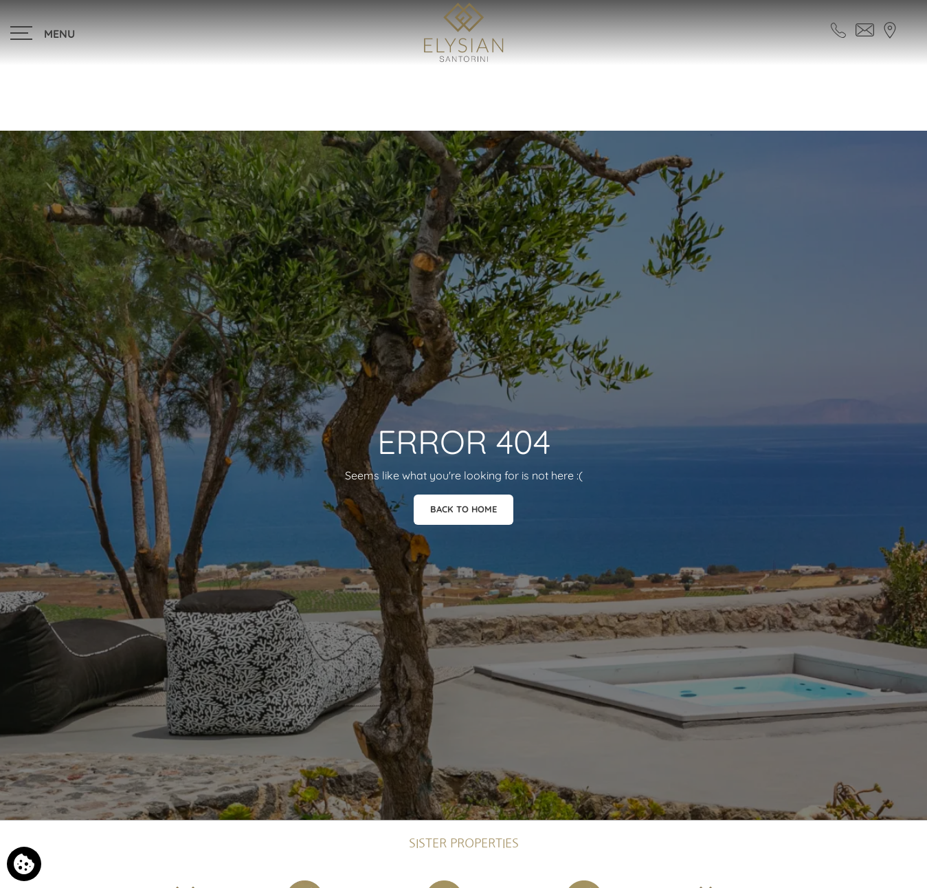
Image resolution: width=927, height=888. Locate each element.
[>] (43, 33)
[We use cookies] (24, 864)
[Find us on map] (890, 29)
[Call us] (838, 29)
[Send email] (865, 29)
